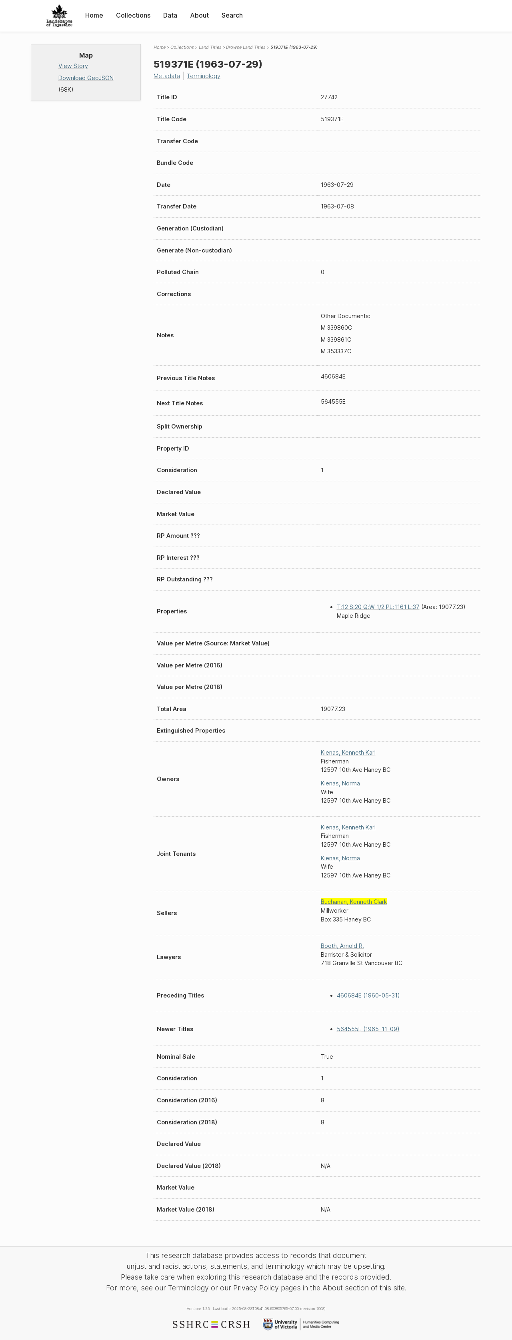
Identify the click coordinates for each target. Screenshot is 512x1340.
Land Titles (210, 47)
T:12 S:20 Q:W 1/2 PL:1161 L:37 (378, 606)
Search (232, 15)
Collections (133, 15)
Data (170, 15)
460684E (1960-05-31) (368, 995)
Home (94, 15)
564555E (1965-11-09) (368, 1029)
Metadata (167, 75)
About (199, 15)
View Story (73, 65)
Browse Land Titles (246, 47)
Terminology (203, 75)
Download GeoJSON (86, 77)
